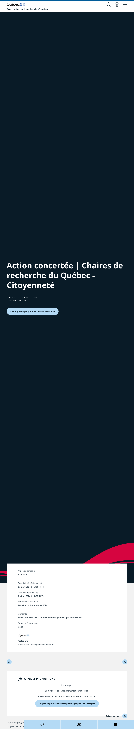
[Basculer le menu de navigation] (125, 4)
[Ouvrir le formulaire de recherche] (109, 4)
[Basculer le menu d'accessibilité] (117, 4)
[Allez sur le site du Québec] (15, 4)
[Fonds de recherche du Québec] (28, 8)
